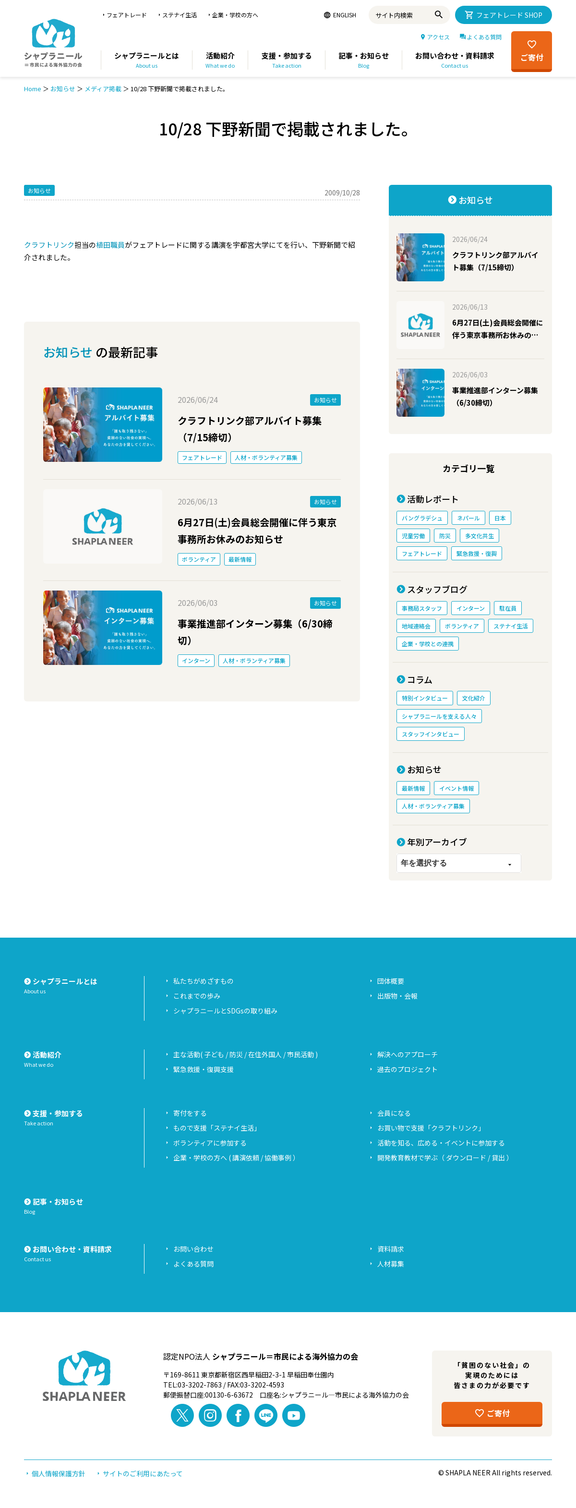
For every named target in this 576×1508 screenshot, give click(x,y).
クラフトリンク (49, 245)
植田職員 (110, 245)
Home (32, 88)
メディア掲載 (102, 88)
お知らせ (62, 88)
